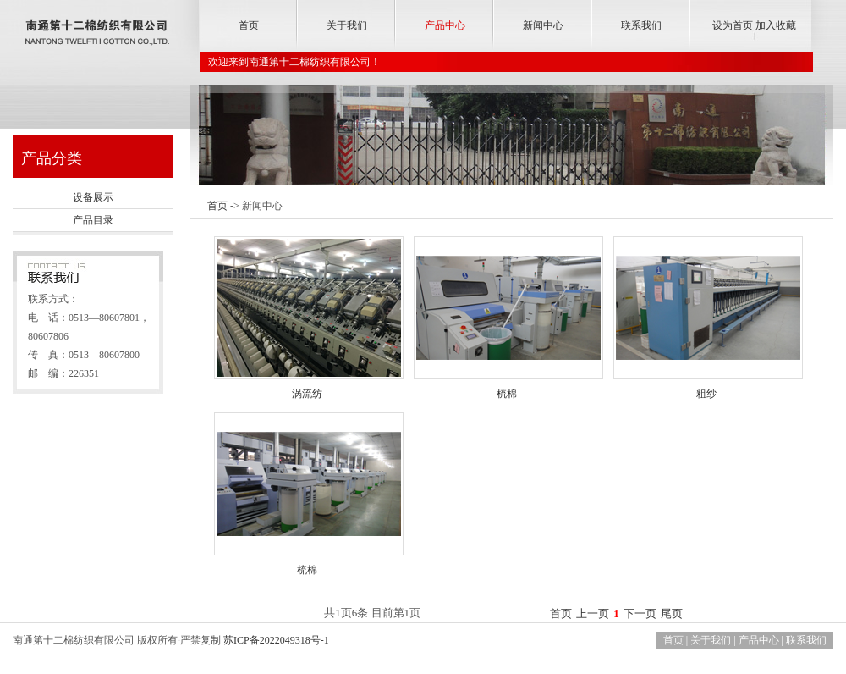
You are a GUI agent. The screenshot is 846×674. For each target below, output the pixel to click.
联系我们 (641, 25)
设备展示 (93, 197)
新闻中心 (543, 25)
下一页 (640, 613)
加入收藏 (775, 25)
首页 (249, 25)
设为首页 (732, 25)
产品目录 (93, 220)
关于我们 (347, 25)
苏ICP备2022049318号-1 (276, 640)
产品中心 (445, 25)
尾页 (672, 613)
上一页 (592, 613)
